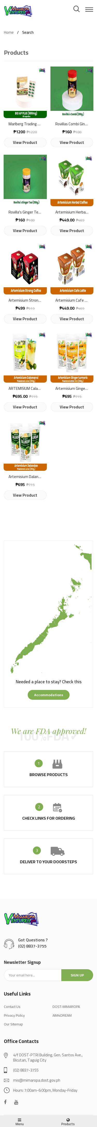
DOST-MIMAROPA (66, 1006)
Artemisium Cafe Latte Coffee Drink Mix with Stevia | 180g (71, 300)
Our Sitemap (13, 1024)
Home (9, 32)
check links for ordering (48, 818)
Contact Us (12, 1006)
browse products (48, 774)
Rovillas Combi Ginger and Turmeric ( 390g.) (71, 124)
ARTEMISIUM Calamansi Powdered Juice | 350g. (25, 388)
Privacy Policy (14, 1015)
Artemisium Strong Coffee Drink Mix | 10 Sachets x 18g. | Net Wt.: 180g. (25, 300)
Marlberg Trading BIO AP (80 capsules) (25, 124)
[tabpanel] (48, 614)
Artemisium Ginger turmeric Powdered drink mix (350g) (71, 388)
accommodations (48, 695)
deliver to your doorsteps (48, 862)
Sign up (77, 975)
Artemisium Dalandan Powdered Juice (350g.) (25, 477)
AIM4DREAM (62, 1015)
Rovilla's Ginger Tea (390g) (25, 212)
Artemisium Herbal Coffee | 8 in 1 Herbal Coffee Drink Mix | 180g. (71, 212)
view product (25, 142)
